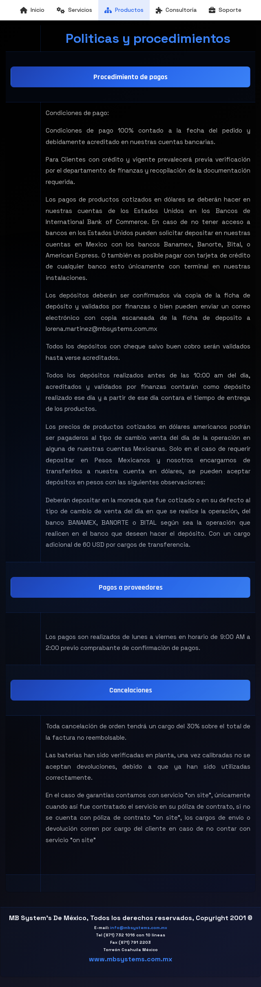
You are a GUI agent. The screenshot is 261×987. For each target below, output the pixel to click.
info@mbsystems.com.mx (138, 927)
